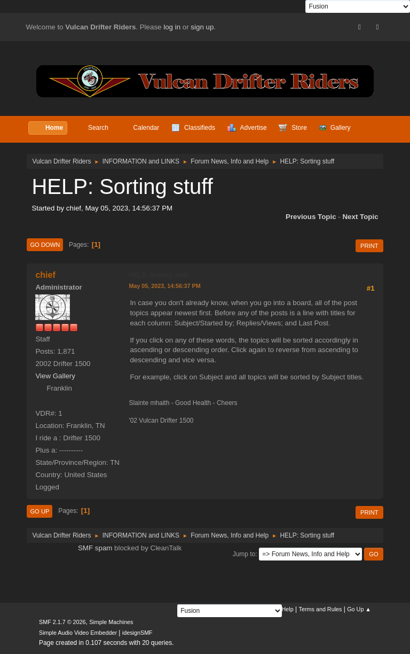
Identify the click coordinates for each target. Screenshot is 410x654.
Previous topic (311, 217)
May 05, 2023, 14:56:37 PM (164, 286)
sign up (202, 27)
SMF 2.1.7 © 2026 (62, 622)
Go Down (45, 245)
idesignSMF (137, 632)
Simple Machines (111, 622)
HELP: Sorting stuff (158, 275)
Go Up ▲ (359, 609)
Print (369, 246)
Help (288, 609)
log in (171, 27)
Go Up (39, 511)
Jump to (244, 554)
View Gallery (55, 376)
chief (45, 274)
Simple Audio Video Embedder (78, 632)
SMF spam (95, 548)
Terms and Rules (320, 609)
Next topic (360, 217)
